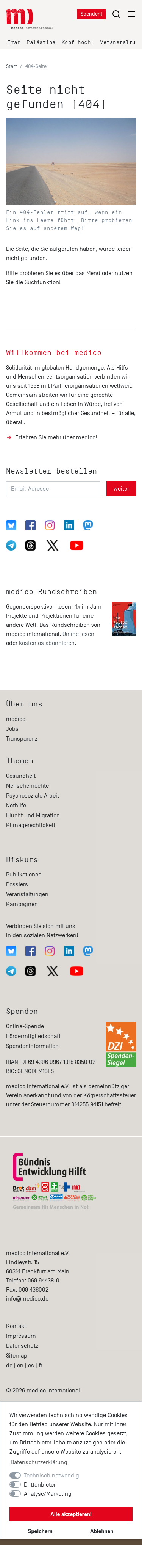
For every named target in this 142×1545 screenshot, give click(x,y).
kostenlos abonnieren (47, 643)
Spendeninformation (32, 1046)
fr (40, 1365)
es (31, 1365)
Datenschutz (22, 1345)
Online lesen (78, 634)
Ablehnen (101, 1531)
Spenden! (91, 14)
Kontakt (16, 1326)
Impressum (21, 1336)
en (20, 1365)
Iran (14, 42)
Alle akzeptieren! (70, 1514)
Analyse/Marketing (48, 1493)
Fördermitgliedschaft (33, 1036)
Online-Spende (25, 1026)
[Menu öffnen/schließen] (124, 14)
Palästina (41, 42)
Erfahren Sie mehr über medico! (56, 437)
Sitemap (16, 1355)
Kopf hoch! (78, 42)
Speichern (40, 1531)
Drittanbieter (40, 1484)
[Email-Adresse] (53, 488)
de (9, 1365)
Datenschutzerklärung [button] (39, 1462)
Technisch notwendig (51, 1475)
